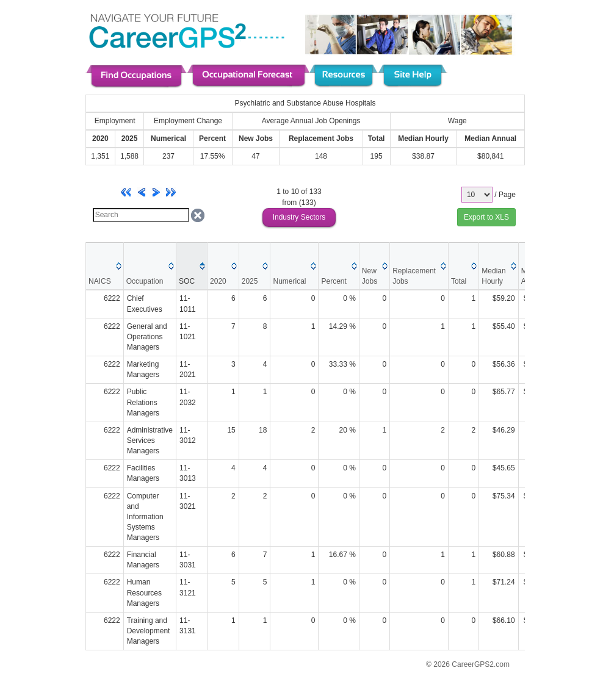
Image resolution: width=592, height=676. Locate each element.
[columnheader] (105, 266)
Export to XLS (486, 217)
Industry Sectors (299, 217)
